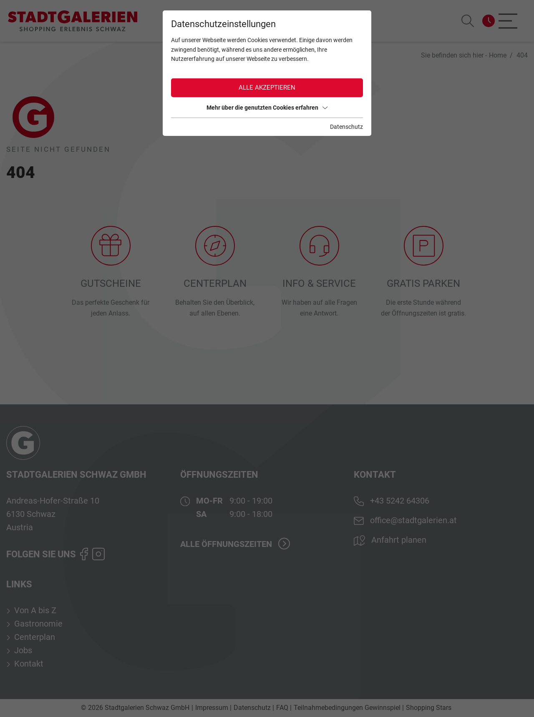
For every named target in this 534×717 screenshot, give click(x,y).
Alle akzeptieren (267, 87)
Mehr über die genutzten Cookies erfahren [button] (267, 107)
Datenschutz (346, 126)
